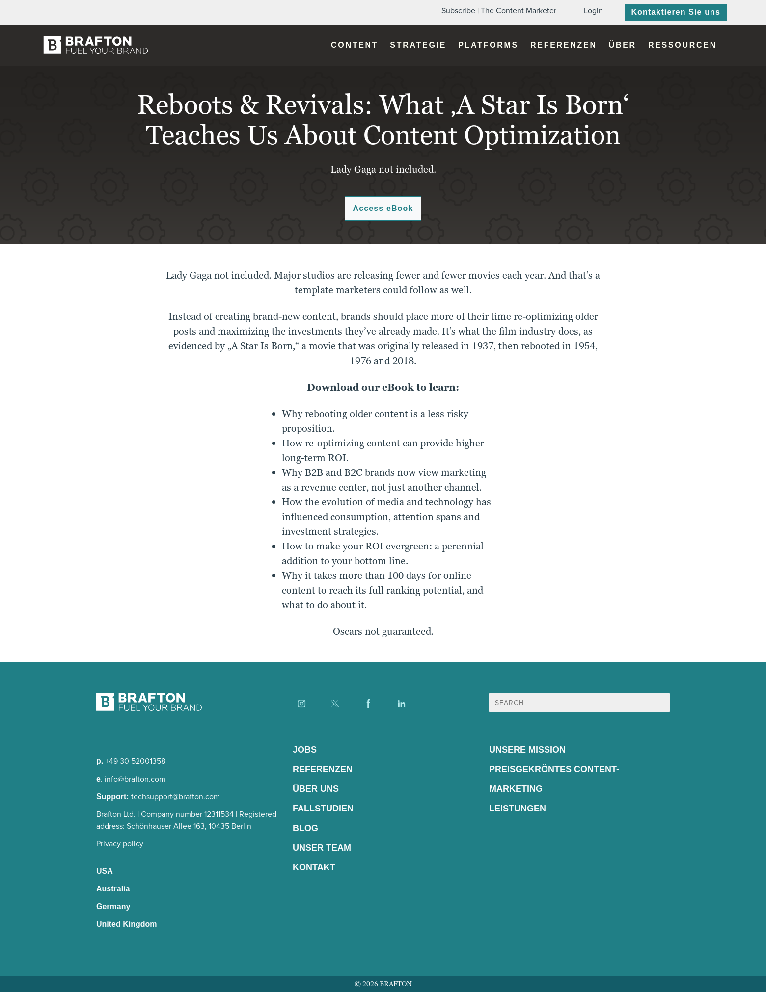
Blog (305, 828)
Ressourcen (682, 45)
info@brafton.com (135, 778)
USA (104, 871)
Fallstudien (323, 808)
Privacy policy (119, 843)
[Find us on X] (335, 703)
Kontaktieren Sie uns (675, 12)
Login (593, 10)
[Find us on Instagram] (301, 703)
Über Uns (316, 789)
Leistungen (517, 808)
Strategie (418, 45)
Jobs (305, 750)
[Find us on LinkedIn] (401, 703)
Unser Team (322, 848)
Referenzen (563, 45)
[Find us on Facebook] (368, 703)
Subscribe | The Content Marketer (498, 10)
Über (622, 45)
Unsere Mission (527, 750)
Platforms (488, 45)
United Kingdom (126, 924)
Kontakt (314, 867)
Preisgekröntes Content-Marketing (554, 779)
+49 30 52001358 (135, 761)
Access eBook (383, 208)
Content (354, 45)
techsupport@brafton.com (175, 796)
